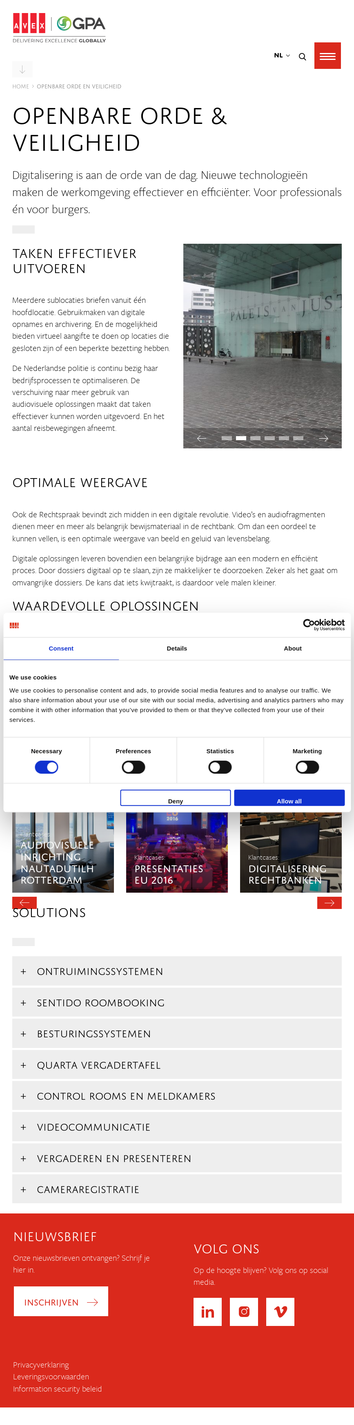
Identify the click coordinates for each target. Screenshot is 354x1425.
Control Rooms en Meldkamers (126, 1094)
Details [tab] (177, 648)
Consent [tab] (61, 648)
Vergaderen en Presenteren (114, 1157)
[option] (63, 819)
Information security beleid (57, 1388)
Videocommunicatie (94, 1125)
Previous (201, 438)
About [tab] (293, 648)
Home (20, 85)
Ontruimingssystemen (100, 969)
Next (323, 438)
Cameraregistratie (88, 1188)
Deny (175, 801)
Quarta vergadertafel (99, 1063)
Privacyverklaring (41, 1364)
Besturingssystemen (94, 1032)
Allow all (289, 801)
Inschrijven (51, 1301)
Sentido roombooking (101, 1001)
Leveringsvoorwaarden (51, 1376)
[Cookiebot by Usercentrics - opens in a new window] (309, 625)
